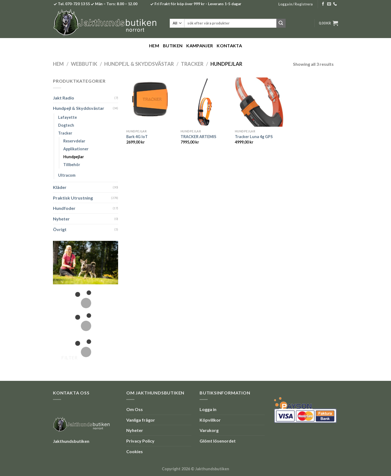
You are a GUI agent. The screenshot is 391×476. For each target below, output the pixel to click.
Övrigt (60, 229)
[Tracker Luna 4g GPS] (259, 101)
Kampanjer (199, 45)
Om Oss (134, 409)
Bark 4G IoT (137, 136)
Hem (154, 45)
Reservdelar (74, 141)
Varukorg (209, 430)
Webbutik (84, 64)
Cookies (134, 451)
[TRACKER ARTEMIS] (205, 101)
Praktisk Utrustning (73, 197)
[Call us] (335, 4)
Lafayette (67, 117)
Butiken (172, 45)
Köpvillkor (210, 419)
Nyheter (61, 218)
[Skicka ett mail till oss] (329, 4)
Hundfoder (64, 208)
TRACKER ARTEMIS (198, 136)
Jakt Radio (63, 97)
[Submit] (281, 23)
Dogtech (66, 125)
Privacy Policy (140, 440)
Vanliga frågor (140, 419)
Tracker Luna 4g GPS (254, 136)
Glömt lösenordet (218, 440)
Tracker (192, 64)
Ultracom (66, 175)
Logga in (208, 409)
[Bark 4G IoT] (150, 101)
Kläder (60, 187)
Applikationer (76, 149)
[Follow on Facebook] (323, 4)
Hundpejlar (73, 156)
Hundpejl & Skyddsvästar (139, 64)
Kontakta (229, 45)
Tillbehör (71, 164)
